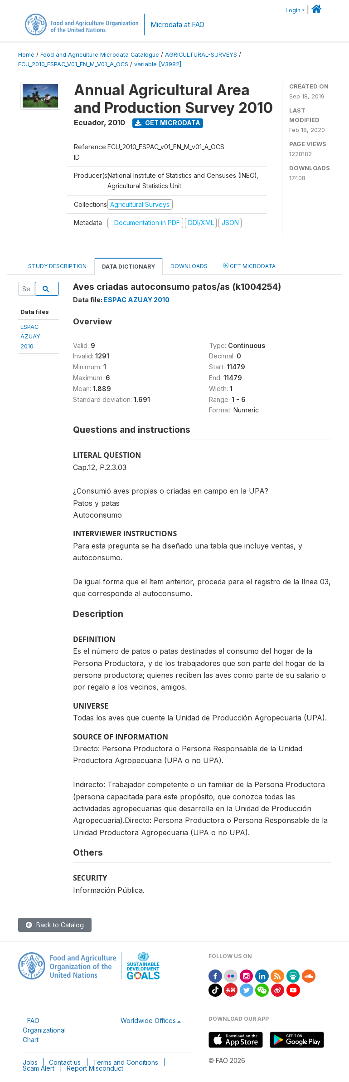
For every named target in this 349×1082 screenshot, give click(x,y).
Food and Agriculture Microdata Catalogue (99, 54)
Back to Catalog (55, 925)
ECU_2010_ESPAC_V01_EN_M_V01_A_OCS (73, 64)
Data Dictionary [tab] (128, 266)
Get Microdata (167, 123)
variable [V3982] (157, 64)
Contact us (65, 1062)
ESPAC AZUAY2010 (30, 336)
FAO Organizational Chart (44, 1030)
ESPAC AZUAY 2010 (137, 300)
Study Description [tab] (57, 266)
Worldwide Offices (148, 1020)
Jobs (30, 1062)
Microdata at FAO (177, 24)
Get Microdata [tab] (249, 265)
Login (293, 10)
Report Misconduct (95, 1068)
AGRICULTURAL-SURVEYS (201, 54)
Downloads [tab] (189, 266)
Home (26, 54)
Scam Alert (38, 1068)
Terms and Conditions (125, 1062)
